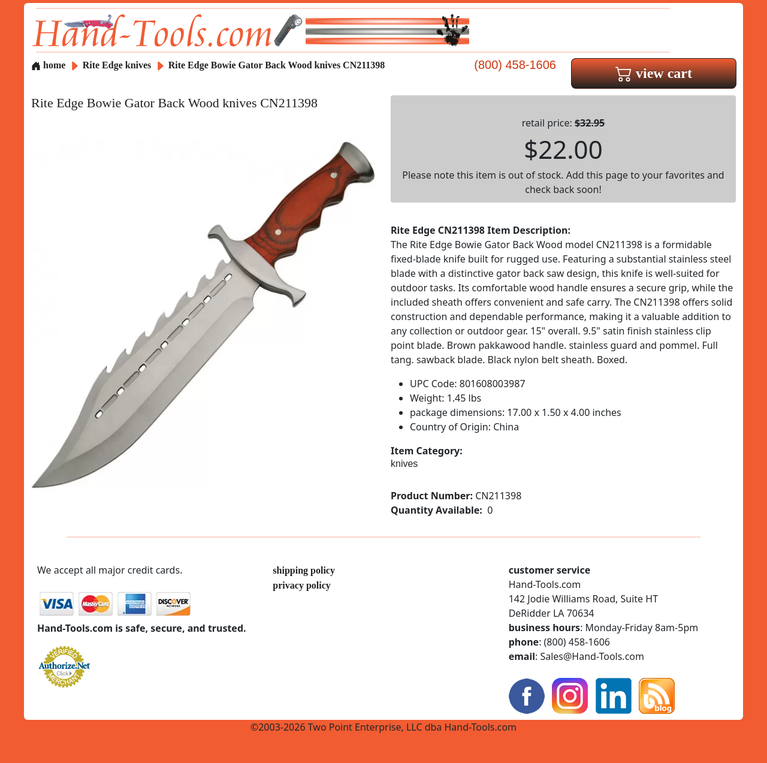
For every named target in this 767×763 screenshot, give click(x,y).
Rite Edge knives (117, 65)
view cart (653, 73)
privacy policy (301, 585)
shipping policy (304, 570)
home (48, 65)
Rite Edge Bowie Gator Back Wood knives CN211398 (276, 65)
